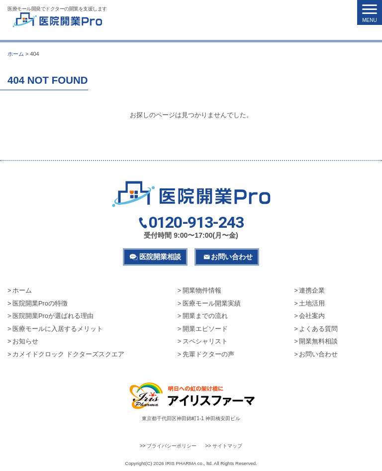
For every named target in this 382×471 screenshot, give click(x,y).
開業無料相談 (318, 341)
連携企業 (312, 290)
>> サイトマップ (224, 446)
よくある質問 (318, 328)
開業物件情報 (202, 290)
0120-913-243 (196, 223)
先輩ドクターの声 (208, 354)
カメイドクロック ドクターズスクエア (68, 354)
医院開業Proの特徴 (40, 303)
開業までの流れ (205, 315)
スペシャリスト (205, 341)
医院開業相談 (160, 257)
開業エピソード (205, 328)
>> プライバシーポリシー (168, 446)
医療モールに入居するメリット (57, 328)
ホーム (22, 290)
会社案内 (312, 315)
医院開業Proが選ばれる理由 (53, 315)
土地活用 (312, 303)
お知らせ (25, 341)
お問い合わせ (232, 257)
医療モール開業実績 (212, 303)
